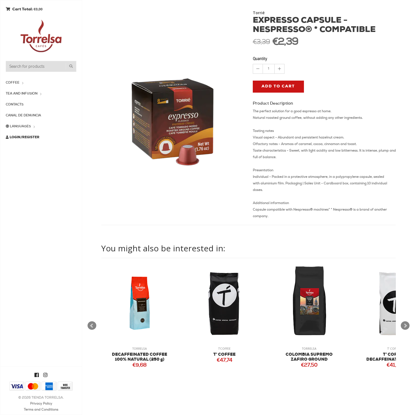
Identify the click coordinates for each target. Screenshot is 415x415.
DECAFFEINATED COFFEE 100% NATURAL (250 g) (139, 357)
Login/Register (22, 137)
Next (405, 325)
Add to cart (278, 86)
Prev (92, 325)
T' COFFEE (224, 355)
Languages (18, 126)
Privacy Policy (41, 403)
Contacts (15, 104)
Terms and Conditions (41, 409)
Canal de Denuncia (23, 115)
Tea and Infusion (21, 93)
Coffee (12, 82)
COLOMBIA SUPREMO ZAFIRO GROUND (309, 357)
